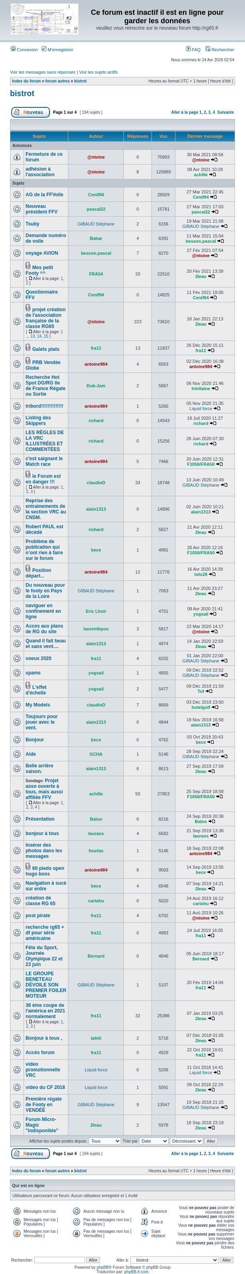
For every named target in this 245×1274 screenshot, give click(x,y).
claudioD (96, 482)
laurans (96, 833)
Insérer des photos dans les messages (44, 850)
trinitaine (200, 388)
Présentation (40, 819)
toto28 (200, 574)
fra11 (96, 348)
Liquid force (200, 408)
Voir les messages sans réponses (43, 72)
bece (96, 549)
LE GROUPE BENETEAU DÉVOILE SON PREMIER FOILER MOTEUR (46, 985)
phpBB (103, 1267)
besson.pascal (201, 241)
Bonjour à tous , (44, 1038)
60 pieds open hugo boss (45, 871)
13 (32, 336)
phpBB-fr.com (136, 1272)
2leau (200, 276)
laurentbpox (96, 628)
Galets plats (46, 349)
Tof (200, 691)
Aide (31, 754)
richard (96, 420)
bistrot (80, 81)
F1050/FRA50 (201, 464)
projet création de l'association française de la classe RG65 (46, 318)
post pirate (38, 915)
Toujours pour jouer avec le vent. (42, 722)
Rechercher (219, 49)
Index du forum (26, 81)
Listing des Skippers (38, 420)
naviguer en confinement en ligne (43, 611)
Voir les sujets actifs (98, 72)
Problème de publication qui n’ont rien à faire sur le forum (44, 550)
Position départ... (38, 573)
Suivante (225, 112)
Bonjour (35, 740)
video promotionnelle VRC (43, 1069)
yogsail (201, 614)
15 (46, 336)
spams (33, 673)
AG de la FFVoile (44, 194)
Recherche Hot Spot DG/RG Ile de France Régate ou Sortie (46, 385)
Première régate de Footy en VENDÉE (44, 1104)
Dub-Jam (96, 385)
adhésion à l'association (40, 171)
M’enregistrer (57, 49)
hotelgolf (200, 707)
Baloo (96, 819)
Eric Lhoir (96, 611)
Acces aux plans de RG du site (44, 628)
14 (39, 336)
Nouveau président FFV (42, 209)
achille (200, 174)
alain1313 (96, 509)
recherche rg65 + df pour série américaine (45, 932)
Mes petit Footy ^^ (39, 270)
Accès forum (40, 1052)
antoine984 (96, 364)
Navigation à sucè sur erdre (46, 886)
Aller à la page (184, 112)
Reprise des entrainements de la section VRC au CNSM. (46, 509)
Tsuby (32, 224)
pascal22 (96, 209)
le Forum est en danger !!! (43, 479)
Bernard (96, 956)
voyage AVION (42, 253)
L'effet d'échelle (36, 690)
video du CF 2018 (45, 1087)
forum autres (57, 81)
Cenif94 (96, 194)
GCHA (96, 754)
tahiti (96, 1038)
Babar (96, 238)
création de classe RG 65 (41, 900)
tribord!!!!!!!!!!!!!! (45, 406)
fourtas (96, 850)
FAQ (193, 49)
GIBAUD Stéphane (96, 223)
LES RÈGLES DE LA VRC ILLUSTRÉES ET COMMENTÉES (45, 441)
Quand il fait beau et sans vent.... (46, 643)
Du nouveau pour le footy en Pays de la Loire (45, 590)
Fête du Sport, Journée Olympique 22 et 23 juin (44, 956)
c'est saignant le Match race (44, 461)
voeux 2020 (39, 658)
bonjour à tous (42, 833)
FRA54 (96, 274)
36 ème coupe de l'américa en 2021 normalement (45, 1010)
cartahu (96, 900)
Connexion (24, 49)
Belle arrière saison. (39, 768)
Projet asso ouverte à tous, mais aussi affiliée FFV (44, 789)
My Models (38, 705)
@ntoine (96, 157)
